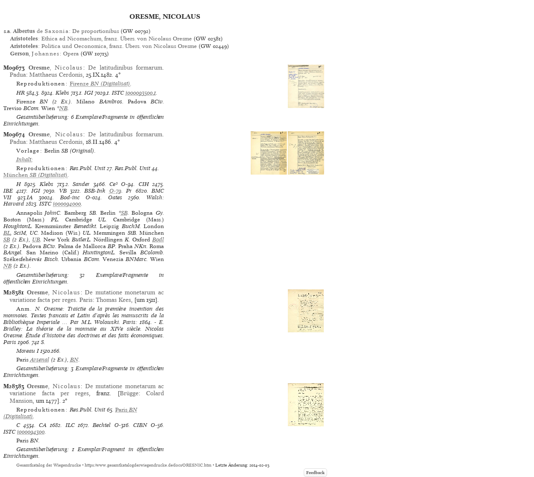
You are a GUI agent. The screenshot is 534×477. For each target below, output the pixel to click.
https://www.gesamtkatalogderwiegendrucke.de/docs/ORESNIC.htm (148, 465)
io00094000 (67, 203)
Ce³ (113, 184)
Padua (18, 74)
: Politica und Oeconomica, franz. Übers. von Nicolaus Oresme (103, 46)
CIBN (140, 425)
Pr (129, 190)
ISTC (118, 92)
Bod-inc (70, 197)
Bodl (158, 239)
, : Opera (44, 53)
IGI (88, 92)
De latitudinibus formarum (125, 67)
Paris (86, 300)
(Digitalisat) (100, 83)
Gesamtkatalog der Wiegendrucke (48, 465)
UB (36, 239)
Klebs (62, 92)
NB (63, 108)
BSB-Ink (95, 190)
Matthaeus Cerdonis (56, 74)
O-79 (115, 190)
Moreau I (27, 350)
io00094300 (31, 431)
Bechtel (102, 425)
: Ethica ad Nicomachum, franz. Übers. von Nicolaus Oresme (101, 38)
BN (74, 359)
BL (6, 232)
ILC (70, 425)
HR (20, 92)
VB (63, 190)
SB (124, 212)
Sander (81, 184)
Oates (115, 197)
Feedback (315, 472)
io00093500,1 (141, 92)
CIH (144, 184)
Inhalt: (24, 159)
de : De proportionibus (66, 31)
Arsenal (39, 359)
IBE (8, 190)
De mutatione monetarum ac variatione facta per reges (87, 389)
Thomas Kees (113, 300)
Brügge (129, 393)
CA (43, 425)
